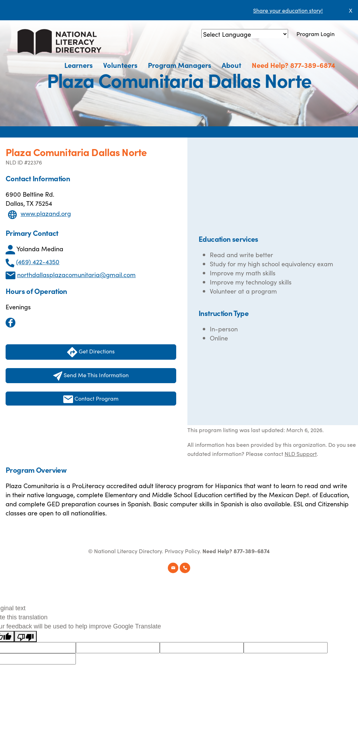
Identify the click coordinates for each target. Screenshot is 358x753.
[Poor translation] (25, 636)
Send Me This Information (91, 376)
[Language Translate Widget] (244, 34)
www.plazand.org (46, 213)
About (231, 65)
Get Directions (91, 352)
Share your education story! (288, 10)
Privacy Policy (182, 551)
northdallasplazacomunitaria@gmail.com (76, 274)
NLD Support (301, 453)
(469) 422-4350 (37, 261)
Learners (78, 65)
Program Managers (179, 65)
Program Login (315, 33)
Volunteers (120, 65)
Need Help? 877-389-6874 (293, 65)
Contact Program (91, 398)
